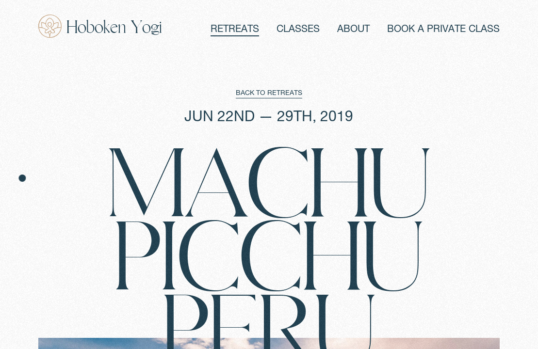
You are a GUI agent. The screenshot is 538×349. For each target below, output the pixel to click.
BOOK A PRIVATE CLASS (443, 30)
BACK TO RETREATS (269, 93)
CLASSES (298, 30)
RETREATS (235, 30)
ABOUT (353, 30)
